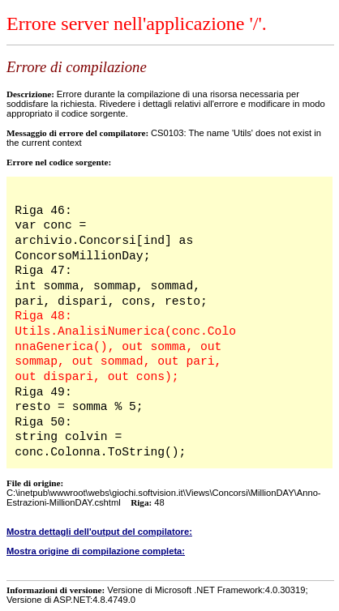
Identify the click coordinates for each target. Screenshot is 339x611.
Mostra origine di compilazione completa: (95, 551)
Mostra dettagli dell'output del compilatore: (99, 531)
